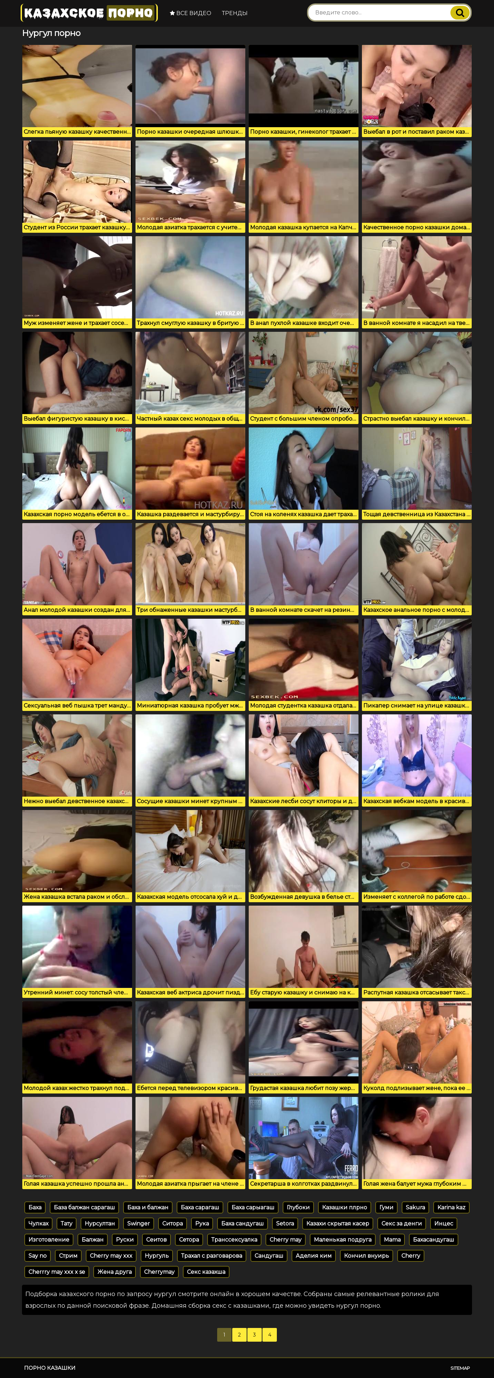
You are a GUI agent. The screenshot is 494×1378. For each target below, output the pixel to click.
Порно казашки (49, 1368)
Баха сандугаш (242, 1223)
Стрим (68, 1256)
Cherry (410, 1256)
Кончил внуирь (366, 1256)
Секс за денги (401, 1223)
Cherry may (286, 1239)
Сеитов (156, 1239)
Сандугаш (269, 1256)
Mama (392, 1239)
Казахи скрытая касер (337, 1223)
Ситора (172, 1223)
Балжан (93, 1239)
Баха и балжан (147, 1207)
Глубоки (298, 1207)
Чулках (38, 1223)
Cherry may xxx (111, 1256)
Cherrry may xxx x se (56, 1272)
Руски (125, 1239)
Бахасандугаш (433, 1239)
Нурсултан (100, 1223)
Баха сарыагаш (253, 1207)
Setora (285, 1223)
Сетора (189, 1239)
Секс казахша (206, 1272)
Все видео (190, 13)
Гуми (386, 1207)
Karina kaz (451, 1207)
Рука (202, 1223)
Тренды (235, 13)
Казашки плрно (344, 1207)
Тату (66, 1223)
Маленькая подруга (343, 1239)
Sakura (415, 1207)
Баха (35, 1207)
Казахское (89, 13)
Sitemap (460, 1368)
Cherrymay (159, 1272)
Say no (37, 1256)
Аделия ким (314, 1256)
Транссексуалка (234, 1239)
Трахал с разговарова (211, 1256)
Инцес (443, 1223)
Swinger (138, 1223)
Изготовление (48, 1239)
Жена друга (114, 1272)
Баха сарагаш (200, 1207)
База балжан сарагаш (84, 1207)
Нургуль (157, 1256)
